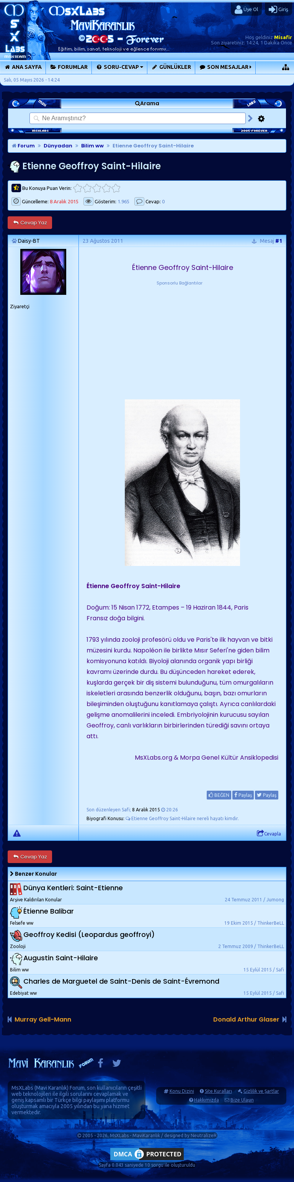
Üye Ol (246, 10)
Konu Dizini (182, 1091)
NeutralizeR (204, 1135)
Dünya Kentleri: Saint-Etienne (73, 888)
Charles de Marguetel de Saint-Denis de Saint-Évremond (121, 981)
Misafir (283, 37)
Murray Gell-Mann (43, 1019)
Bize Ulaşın (242, 1099)
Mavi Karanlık (51, 1088)
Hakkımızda (206, 1099)
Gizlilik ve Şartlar (261, 1091)
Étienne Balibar (48, 911)
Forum (23, 145)
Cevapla (269, 833)
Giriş (278, 10)
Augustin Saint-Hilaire (60, 958)
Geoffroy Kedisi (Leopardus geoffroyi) (89, 935)
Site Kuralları (218, 1091)
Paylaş (243, 795)
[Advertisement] (179, 335)
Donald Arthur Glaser (246, 1019)
